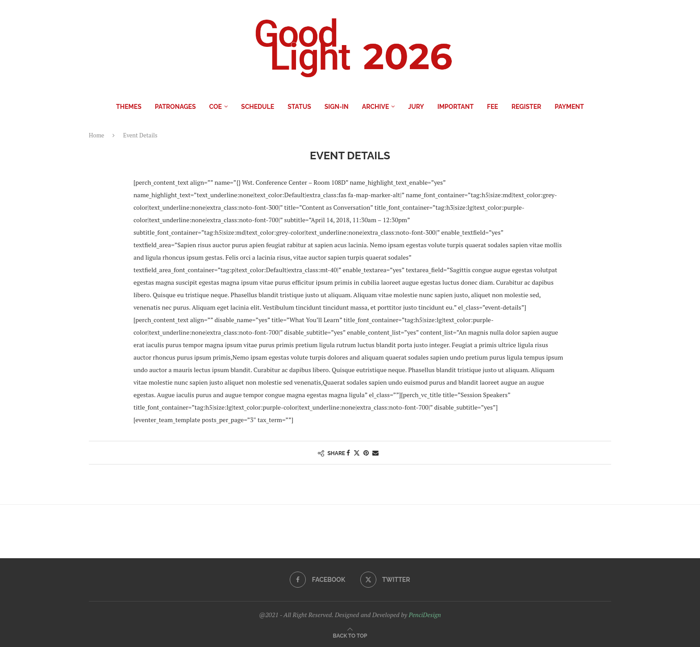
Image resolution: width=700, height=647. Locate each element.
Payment (568, 106)
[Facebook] (317, 580)
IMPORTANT (456, 106)
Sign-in (337, 106)
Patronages (175, 106)
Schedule (257, 106)
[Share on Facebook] (348, 452)
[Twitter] (385, 580)
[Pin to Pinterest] (366, 452)
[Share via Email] (375, 452)
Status (299, 106)
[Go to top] (350, 635)
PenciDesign (424, 614)
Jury (416, 106)
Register (527, 106)
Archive (375, 106)
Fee (492, 106)
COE (215, 106)
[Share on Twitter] (357, 452)
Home (96, 135)
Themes (129, 106)
